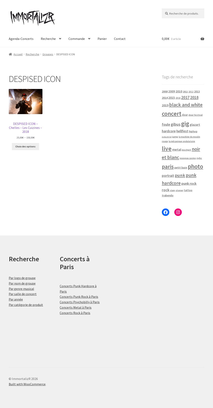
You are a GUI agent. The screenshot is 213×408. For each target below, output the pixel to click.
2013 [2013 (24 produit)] (197, 91)
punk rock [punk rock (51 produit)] (189, 183)
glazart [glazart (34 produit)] (195, 125)
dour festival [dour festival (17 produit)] (195, 114)
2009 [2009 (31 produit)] (171, 91)
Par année (16, 299)
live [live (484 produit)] (167, 148)
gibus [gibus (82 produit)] (176, 124)
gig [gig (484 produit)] (185, 123)
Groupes (47, 54)
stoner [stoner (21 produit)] (179, 190)
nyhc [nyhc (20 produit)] (199, 158)
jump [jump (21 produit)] (175, 136)
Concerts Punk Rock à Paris (79, 297)
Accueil (18, 54)
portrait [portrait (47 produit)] (168, 175)
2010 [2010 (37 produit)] (179, 91)
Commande (76, 39)
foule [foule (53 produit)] (166, 124)
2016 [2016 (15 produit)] (178, 97)
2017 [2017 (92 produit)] (185, 97)
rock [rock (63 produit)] (165, 189)
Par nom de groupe (22, 283)
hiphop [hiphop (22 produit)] (193, 131)
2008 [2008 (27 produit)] (165, 91)
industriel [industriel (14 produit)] (167, 137)
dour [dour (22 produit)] (185, 115)
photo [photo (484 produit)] (195, 166)
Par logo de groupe (22, 278)
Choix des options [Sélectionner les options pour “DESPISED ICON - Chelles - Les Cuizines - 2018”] (25, 146)
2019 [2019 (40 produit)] (165, 105)
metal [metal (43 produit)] (176, 149)
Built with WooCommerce (27, 384)
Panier (102, 39)
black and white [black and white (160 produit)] (186, 105)
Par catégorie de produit (26, 305)
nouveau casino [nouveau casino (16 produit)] (188, 158)
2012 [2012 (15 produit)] (190, 91)
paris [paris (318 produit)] (168, 166)
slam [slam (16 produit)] (172, 190)
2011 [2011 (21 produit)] (185, 91)
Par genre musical (21, 289)
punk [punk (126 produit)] (180, 175)
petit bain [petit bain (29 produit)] (180, 167)
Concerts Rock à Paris (75, 313)
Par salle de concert (23, 294)
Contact (120, 39)
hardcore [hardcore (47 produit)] (169, 131)
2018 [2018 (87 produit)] (194, 97)
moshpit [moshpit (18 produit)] (186, 149)
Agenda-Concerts (21, 39)
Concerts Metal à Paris (76, 307)
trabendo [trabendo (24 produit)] (167, 195)
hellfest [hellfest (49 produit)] (182, 131)
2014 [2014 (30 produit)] (165, 98)
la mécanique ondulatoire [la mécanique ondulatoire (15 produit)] (182, 141)
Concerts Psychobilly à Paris (80, 302)
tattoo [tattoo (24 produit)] (188, 190)
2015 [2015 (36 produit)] (171, 98)
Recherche (48, 39)
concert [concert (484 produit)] (171, 113)
